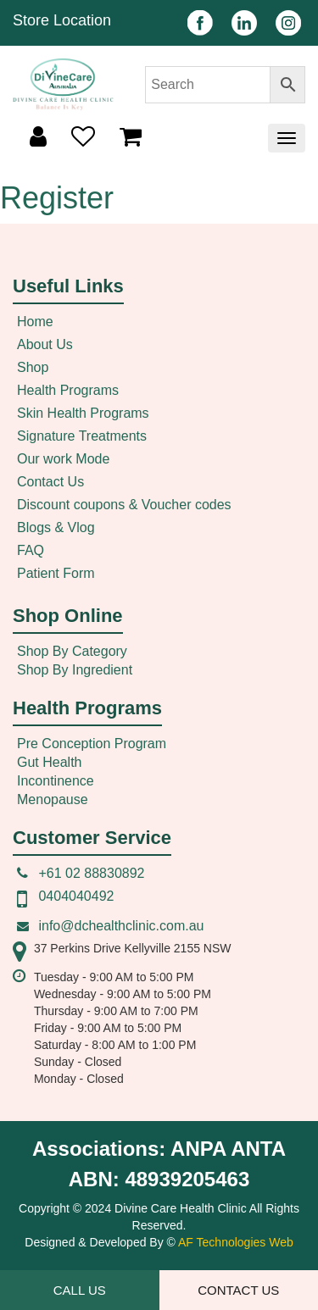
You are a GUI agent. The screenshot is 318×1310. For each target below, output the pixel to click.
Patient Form (56, 573)
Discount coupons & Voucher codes (124, 504)
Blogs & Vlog (56, 527)
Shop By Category (72, 651)
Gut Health (49, 762)
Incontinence (55, 781)
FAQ (30, 550)
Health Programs (68, 390)
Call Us (79, 1290)
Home (35, 321)
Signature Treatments (82, 436)
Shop (32, 367)
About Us (45, 344)
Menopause (52, 799)
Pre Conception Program (91, 743)
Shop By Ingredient (74, 670)
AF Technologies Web (235, 1242)
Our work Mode (63, 459)
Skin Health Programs (83, 413)
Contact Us (50, 482)
